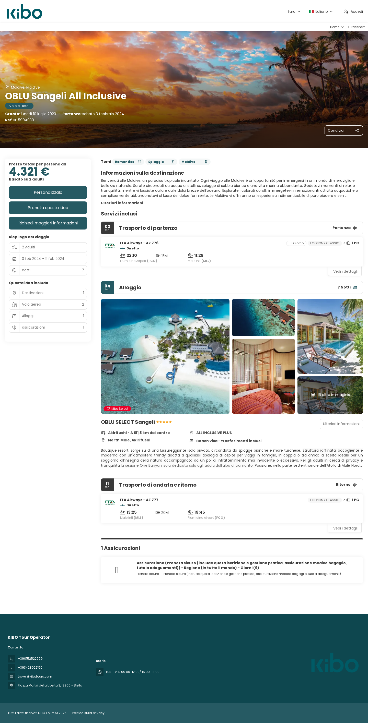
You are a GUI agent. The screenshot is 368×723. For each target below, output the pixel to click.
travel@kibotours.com (35, 676)
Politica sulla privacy (88, 713)
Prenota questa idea (48, 208)
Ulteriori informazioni (122, 203)
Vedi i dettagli (345, 271)
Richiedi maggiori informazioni (48, 223)
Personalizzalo (48, 192)
